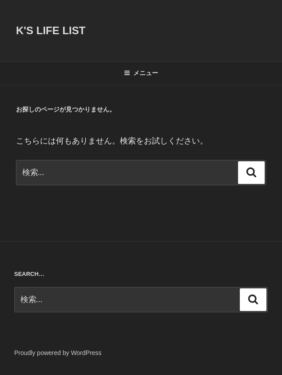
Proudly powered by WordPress (58, 352)
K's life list (50, 30)
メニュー (141, 72)
